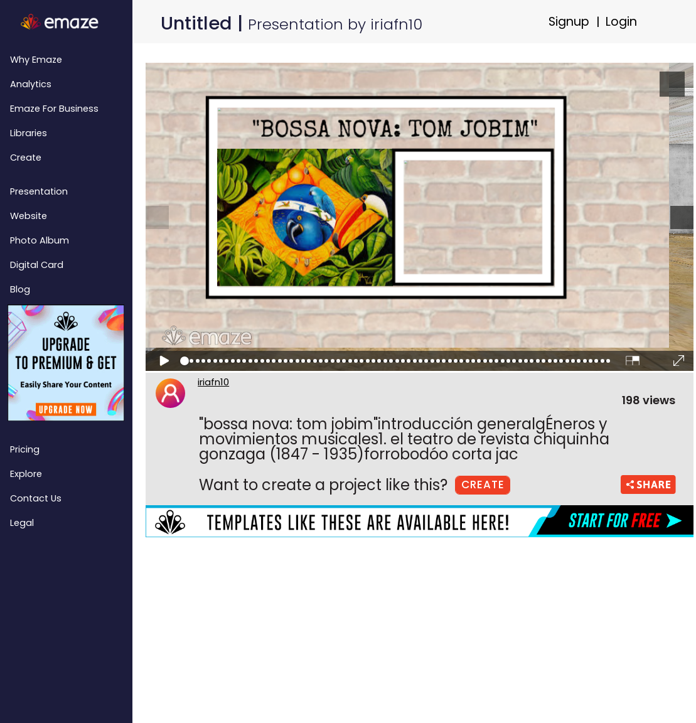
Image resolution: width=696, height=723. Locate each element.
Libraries (28, 133)
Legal (22, 523)
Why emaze (36, 59)
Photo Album (39, 240)
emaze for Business (54, 108)
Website (28, 216)
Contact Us (36, 498)
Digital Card (36, 265)
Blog (20, 289)
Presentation (39, 191)
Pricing (25, 449)
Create (25, 157)
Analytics (30, 84)
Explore (26, 474)
